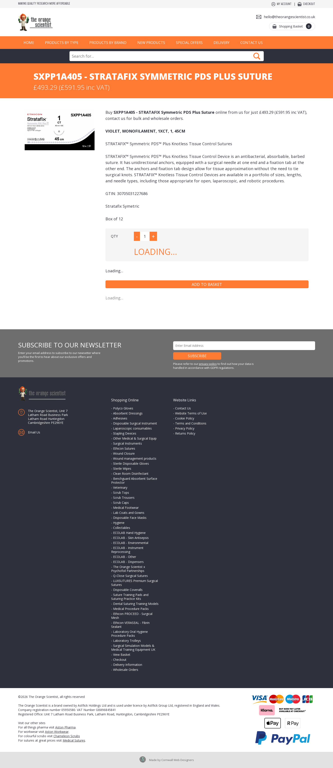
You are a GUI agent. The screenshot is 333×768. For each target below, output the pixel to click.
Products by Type (61, 42)
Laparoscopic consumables (132, 428)
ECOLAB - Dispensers (128, 562)
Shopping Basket (295, 26)
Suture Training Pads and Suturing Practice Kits (129, 597)
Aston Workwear (57, 732)
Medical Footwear (126, 508)
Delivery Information (127, 665)
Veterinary (120, 487)
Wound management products (134, 458)
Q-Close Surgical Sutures (130, 576)
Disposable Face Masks (130, 518)
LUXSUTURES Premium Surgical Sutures (134, 583)
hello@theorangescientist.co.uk (289, 16)
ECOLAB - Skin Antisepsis (131, 538)
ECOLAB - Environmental (130, 543)
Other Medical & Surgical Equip (135, 438)
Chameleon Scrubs (66, 736)
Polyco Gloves (123, 408)
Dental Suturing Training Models (136, 604)
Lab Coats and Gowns (128, 513)
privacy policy (208, 364)
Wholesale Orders (125, 670)
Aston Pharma (65, 727)
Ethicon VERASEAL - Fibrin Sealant (130, 625)
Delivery (221, 42)
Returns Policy (185, 433)
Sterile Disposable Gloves (131, 463)
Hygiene (118, 523)
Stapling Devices (124, 433)
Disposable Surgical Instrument (135, 423)
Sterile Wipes (122, 468)
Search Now (256, 56)
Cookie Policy (184, 418)
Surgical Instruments (127, 443)
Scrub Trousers (124, 497)
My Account (284, 4)
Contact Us (251, 42)
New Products (151, 42)
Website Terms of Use (191, 413)
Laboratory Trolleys (127, 641)
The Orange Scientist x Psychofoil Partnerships (128, 569)
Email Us (34, 432)
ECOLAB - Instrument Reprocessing (127, 550)
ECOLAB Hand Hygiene (129, 533)
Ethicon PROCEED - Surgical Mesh (131, 616)
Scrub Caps (121, 502)
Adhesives (120, 418)
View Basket (121, 654)
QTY (114, 236)
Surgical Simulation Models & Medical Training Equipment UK (133, 648)
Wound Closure (124, 453)
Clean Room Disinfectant (130, 473)
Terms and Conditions (190, 423)
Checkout (309, 4)
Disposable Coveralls (128, 590)
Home (29, 42)
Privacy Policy (184, 428)
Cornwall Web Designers (177, 760)
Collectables (121, 528)
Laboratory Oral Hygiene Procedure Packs (129, 634)
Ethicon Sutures (124, 448)
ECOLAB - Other (124, 557)
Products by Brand (107, 42)
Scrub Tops (121, 492)
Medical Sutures (74, 740)
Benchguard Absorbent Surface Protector (134, 480)
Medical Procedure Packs (131, 609)
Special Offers (189, 42)
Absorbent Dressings (128, 413)
